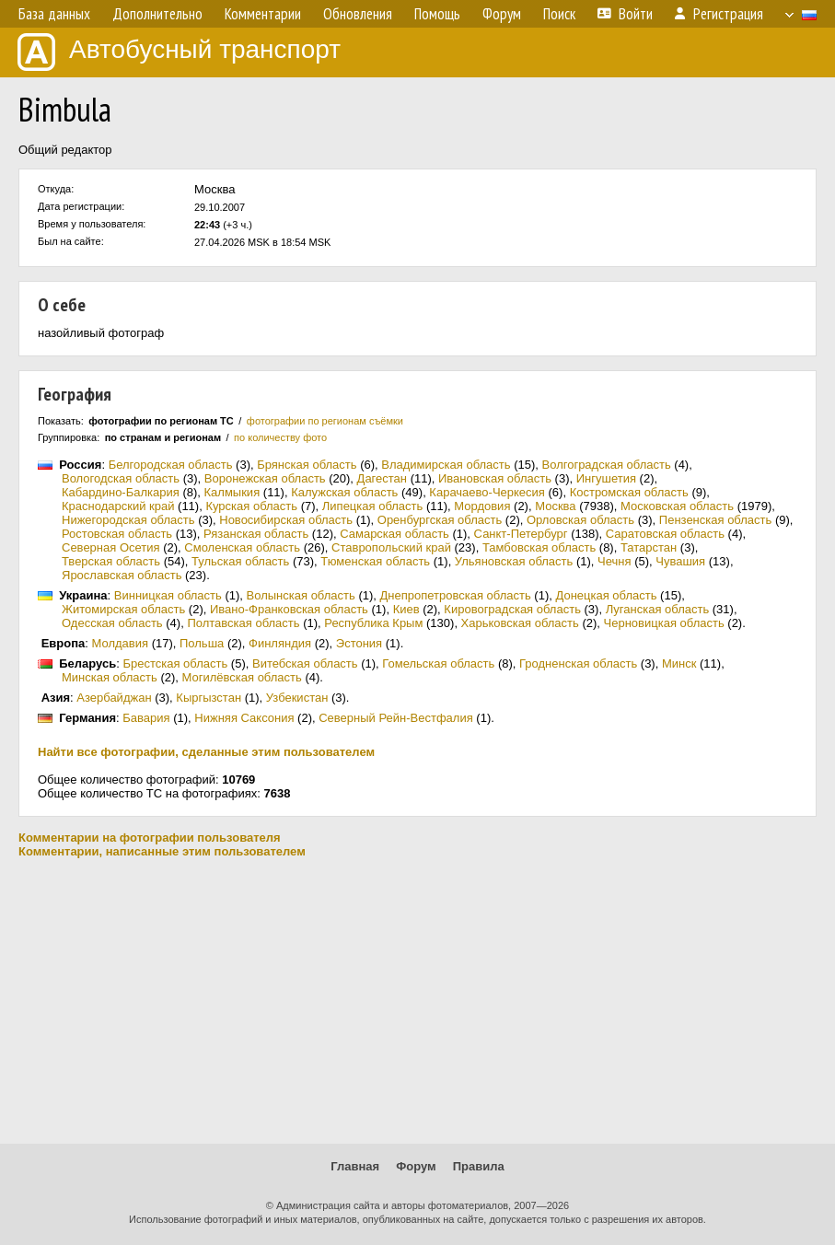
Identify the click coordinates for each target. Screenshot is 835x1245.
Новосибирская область (286, 520)
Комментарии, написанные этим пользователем (162, 851)
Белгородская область (171, 464)
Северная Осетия (111, 547)
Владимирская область (445, 464)
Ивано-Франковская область (289, 609)
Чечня (614, 561)
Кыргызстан (208, 697)
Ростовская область (117, 534)
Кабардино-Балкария (121, 492)
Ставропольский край (391, 547)
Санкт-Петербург (521, 534)
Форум (415, 1166)
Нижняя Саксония (244, 718)
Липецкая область (372, 506)
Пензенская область (715, 520)
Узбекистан (297, 697)
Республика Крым (373, 623)
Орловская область (580, 520)
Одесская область (112, 623)
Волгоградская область (606, 464)
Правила (478, 1166)
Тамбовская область (539, 547)
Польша (202, 643)
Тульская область (240, 561)
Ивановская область (494, 478)
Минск (679, 663)
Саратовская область (665, 534)
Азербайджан (113, 697)
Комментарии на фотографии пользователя (149, 837)
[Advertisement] (417, 1001)
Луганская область (658, 609)
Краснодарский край (118, 506)
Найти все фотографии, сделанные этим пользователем (206, 752)
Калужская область (344, 492)
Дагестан (382, 478)
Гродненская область (578, 663)
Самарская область (394, 534)
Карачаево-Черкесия (487, 492)
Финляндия (280, 643)
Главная (355, 1166)
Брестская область (174, 663)
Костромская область (629, 492)
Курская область (251, 506)
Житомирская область (123, 609)
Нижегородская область (128, 520)
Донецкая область (605, 595)
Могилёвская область (242, 677)
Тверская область (111, 561)
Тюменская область (375, 561)
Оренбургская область (439, 520)
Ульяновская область (514, 561)
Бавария (145, 718)
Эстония (359, 643)
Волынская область (301, 595)
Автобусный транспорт (179, 52)
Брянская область (306, 464)
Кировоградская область (512, 609)
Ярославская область (121, 575)
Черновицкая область (664, 623)
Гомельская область (438, 663)
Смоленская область (242, 547)
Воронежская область (265, 478)
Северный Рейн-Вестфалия (396, 718)
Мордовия (482, 506)
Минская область (109, 677)
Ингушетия (606, 478)
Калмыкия (232, 492)
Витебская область (305, 663)
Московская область (677, 506)
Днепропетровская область (455, 595)
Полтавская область (243, 623)
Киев (406, 609)
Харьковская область (520, 623)
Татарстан (648, 547)
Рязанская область (255, 534)
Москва (555, 506)
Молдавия (120, 643)
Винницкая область (168, 595)
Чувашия (680, 561)
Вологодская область (121, 478)
